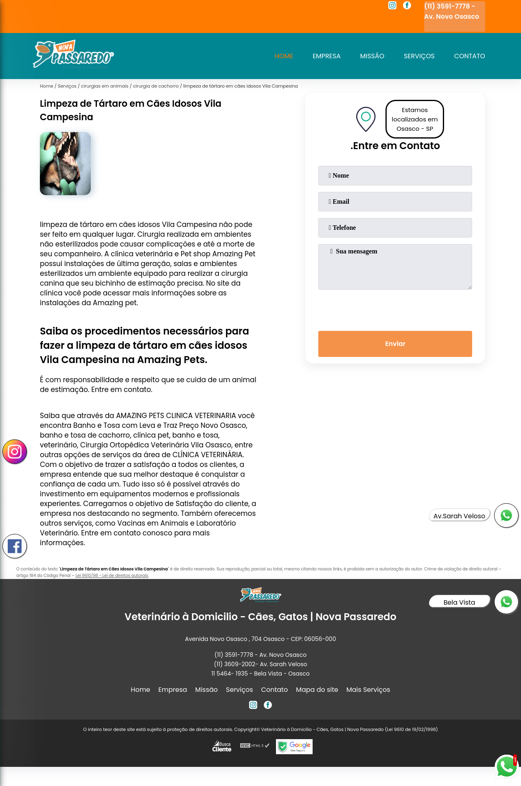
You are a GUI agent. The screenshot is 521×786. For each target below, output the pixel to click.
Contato (469, 56)
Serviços (418, 56)
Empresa (326, 56)
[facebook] (407, 6)
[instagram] (392, 6)
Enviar (395, 344)
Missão (371, 56)
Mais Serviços (368, 689)
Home (283, 56)
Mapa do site (317, 689)
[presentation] (395, 308)
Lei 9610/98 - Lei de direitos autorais (112, 575)
